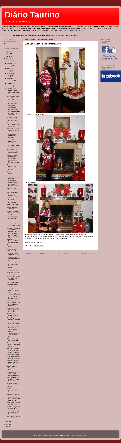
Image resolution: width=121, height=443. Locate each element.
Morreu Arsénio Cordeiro (11, 189)
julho (8, 76)
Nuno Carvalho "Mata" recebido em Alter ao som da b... (13, 98)
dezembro (10, 88)
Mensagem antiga (89, 253)
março (9, 66)
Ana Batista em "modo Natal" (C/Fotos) (44, 44)
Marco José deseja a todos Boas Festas (13, 349)
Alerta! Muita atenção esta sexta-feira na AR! (13, 130)
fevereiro (10, 63)
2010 (7, 51)
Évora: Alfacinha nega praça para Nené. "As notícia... (13, 412)
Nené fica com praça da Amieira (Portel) (13, 407)
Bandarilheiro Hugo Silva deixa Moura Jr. (13, 224)
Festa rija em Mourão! (13, 394)
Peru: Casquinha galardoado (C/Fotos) (11, 135)
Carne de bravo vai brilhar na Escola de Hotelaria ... (13, 124)
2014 (7, 422)
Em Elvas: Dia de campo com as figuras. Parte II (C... (13, 235)
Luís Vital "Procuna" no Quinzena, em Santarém (13, 141)
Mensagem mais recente (35, 253)
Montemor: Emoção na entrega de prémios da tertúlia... (13, 103)
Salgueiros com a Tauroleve (12, 207)
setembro (10, 81)
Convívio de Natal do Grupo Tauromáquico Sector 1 (13, 213)
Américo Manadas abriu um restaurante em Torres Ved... (13, 278)
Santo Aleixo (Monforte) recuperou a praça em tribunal (13, 113)
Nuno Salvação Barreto (13, 270)
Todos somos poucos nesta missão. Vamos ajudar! (13, 327)
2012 (7, 56)
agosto (9, 78)
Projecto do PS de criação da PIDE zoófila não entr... (12, 151)
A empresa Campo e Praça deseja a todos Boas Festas (13, 379)
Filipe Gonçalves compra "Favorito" (13, 108)
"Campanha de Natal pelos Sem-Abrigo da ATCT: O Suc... (13, 398)
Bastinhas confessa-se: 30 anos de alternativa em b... (13, 229)
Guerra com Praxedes (13, 282)
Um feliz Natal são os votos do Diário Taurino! (13, 390)
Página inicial (63, 253)
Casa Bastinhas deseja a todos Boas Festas (13, 357)
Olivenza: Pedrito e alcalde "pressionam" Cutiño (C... (13, 362)
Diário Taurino (32, 14)
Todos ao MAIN (11, 202)
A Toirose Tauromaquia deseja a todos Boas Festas (13, 385)
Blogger (84, 435)
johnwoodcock (66, 435)
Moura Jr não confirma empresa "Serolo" (13, 403)
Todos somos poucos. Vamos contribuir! (13, 273)
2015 (7, 424)
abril (8, 68)
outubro (9, 83)
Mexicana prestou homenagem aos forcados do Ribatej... (12, 265)
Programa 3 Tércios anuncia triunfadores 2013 (13, 258)
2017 (7, 427)
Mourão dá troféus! (12, 204)
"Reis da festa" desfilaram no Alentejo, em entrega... (11, 167)
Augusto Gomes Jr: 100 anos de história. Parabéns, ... (13, 304)
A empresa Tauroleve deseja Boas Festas (13, 322)
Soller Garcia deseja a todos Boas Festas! (13, 339)
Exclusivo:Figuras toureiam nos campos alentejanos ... (13, 219)
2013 (7, 58)
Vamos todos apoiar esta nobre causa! (13, 253)
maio (8, 71)
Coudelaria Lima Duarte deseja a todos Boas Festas (13, 344)
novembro (10, 86)
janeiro (9, 61)
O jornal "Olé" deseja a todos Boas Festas (13, 353)
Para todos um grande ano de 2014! (13, 417)
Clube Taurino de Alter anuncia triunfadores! (13, 146)
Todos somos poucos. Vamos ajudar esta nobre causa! (13, 310)
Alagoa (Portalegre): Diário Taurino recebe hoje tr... (12, 156)
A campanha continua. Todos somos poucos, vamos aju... (13, 373)
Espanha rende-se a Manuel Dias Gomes (13, 161)
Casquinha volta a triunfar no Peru (12, 249)
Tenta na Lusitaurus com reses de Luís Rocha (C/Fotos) (13, 119)
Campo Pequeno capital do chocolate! (13, 318)
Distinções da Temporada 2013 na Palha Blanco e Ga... (13, 241)
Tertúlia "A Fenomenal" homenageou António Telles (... (13, 178)
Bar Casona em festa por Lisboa (13, 198)
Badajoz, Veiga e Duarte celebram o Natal (13, 368)
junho (9, 73)
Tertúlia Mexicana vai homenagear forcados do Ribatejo (13, 184)
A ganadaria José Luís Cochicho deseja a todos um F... (13, 298)
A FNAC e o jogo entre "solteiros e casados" (13, 293)
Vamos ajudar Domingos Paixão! (13, 314)
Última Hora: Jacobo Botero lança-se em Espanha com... (13, 194)
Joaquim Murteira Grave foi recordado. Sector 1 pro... (13, 92)
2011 (7, 53)
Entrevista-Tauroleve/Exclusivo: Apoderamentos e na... (13, 334)
